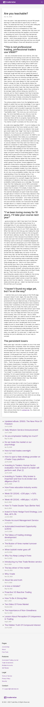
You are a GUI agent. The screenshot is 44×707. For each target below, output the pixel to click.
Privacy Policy (6, 678)
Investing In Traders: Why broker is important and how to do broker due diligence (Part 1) (21, 479)
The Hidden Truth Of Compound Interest (23, 625)
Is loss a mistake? (12, 586)
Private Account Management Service (21, 520)
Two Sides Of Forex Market (17, 604)
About (4, 649)
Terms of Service (7, 676)
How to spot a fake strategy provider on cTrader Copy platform (22, 458)
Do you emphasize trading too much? (21, 436)
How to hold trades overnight (18, 450)
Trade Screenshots (7, 663)
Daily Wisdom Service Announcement (21, 430)
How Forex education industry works (21, 487)
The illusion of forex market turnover (21, 543)
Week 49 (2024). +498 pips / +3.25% (21, 499)
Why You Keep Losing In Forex (18, 555)
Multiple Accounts (7, 665)
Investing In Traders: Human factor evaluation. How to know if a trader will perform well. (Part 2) (22, 467)
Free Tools (5, 652)
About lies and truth (13, 580)
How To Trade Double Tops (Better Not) (22, 505)
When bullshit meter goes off (18, 549)
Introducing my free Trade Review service (23, 562)
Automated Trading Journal (10, 660)
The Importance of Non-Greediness (20, 610)
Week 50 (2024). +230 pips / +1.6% (20, 493)
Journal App (5, 647)
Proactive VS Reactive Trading (18, 592)
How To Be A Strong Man (16, 598)
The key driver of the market (17, 568)
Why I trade (10, 574)
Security (4, 681)
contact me (25, 410)
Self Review (5, 668)
